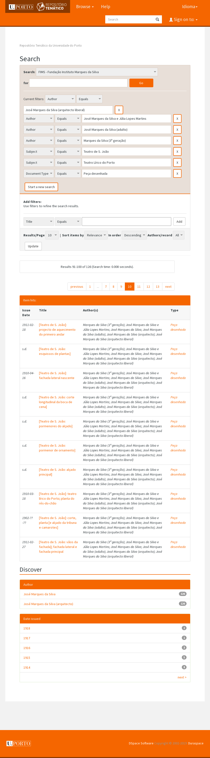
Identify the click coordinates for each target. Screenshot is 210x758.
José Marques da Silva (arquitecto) (48, 604)
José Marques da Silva (39, 594)
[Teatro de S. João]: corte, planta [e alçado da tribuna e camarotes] (58, 523)
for (25, 83)
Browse (85, 6)
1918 (26, 628)
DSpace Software (141, 743)
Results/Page (34, 235)
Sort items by (73, 235)
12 (148, 286)
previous (77, 286)
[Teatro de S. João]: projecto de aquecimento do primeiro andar (57, 329)
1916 (26, 648)
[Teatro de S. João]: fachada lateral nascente (56, 375)
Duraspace (196, 743)
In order (114, 235)
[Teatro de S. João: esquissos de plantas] (55, 351)
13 (157, 286)
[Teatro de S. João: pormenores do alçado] (55, 423)
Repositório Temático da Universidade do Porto (51, 45)
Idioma (190, 6)
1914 (26, 667)
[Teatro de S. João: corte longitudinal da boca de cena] (56, 402)
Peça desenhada (178, 327)
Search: (29, 72)
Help (105, 6)
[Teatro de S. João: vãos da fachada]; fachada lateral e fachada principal (58, 547)
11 (139, 286)
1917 (26, 638)
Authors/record (160, 235)
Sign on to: (185, 19)
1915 (26, 657)
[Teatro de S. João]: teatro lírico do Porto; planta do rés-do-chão (58, 498)
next (168, 286)
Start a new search (41, 187)
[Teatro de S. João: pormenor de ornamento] (57, 447)
